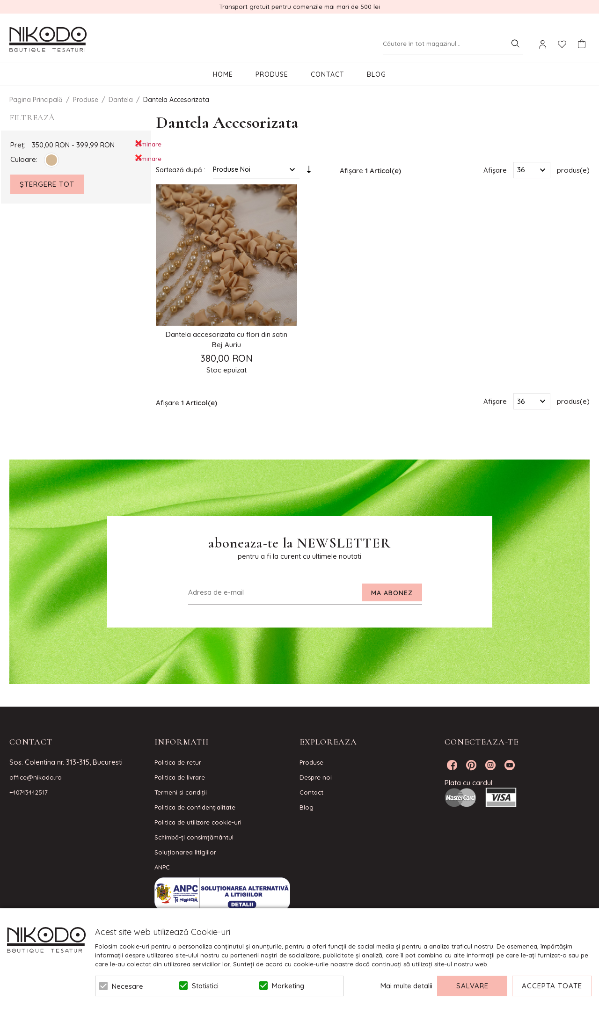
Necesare (127, 986)
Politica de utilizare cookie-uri (197, 822)
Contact (327, 74)
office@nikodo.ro (35, 777)
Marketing (288, 985)
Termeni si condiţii (180, 792)
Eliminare (138, 143)
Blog (376, 74)
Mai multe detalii (406, 985)
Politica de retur (177, 762)
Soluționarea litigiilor (185, 852)
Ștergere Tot (47, 184)
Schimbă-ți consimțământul (194, 837)
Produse (272, 74)
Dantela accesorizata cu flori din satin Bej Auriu (226, 339)
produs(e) (573, 169)
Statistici (205, 985)
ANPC (162, 867)
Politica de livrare (179, 777)
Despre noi (316, 777)
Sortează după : (180, 170)
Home (223, 74)
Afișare (495, 169)
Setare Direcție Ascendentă (308, 171)
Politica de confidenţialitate (194, 807)
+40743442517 (28, 792)
